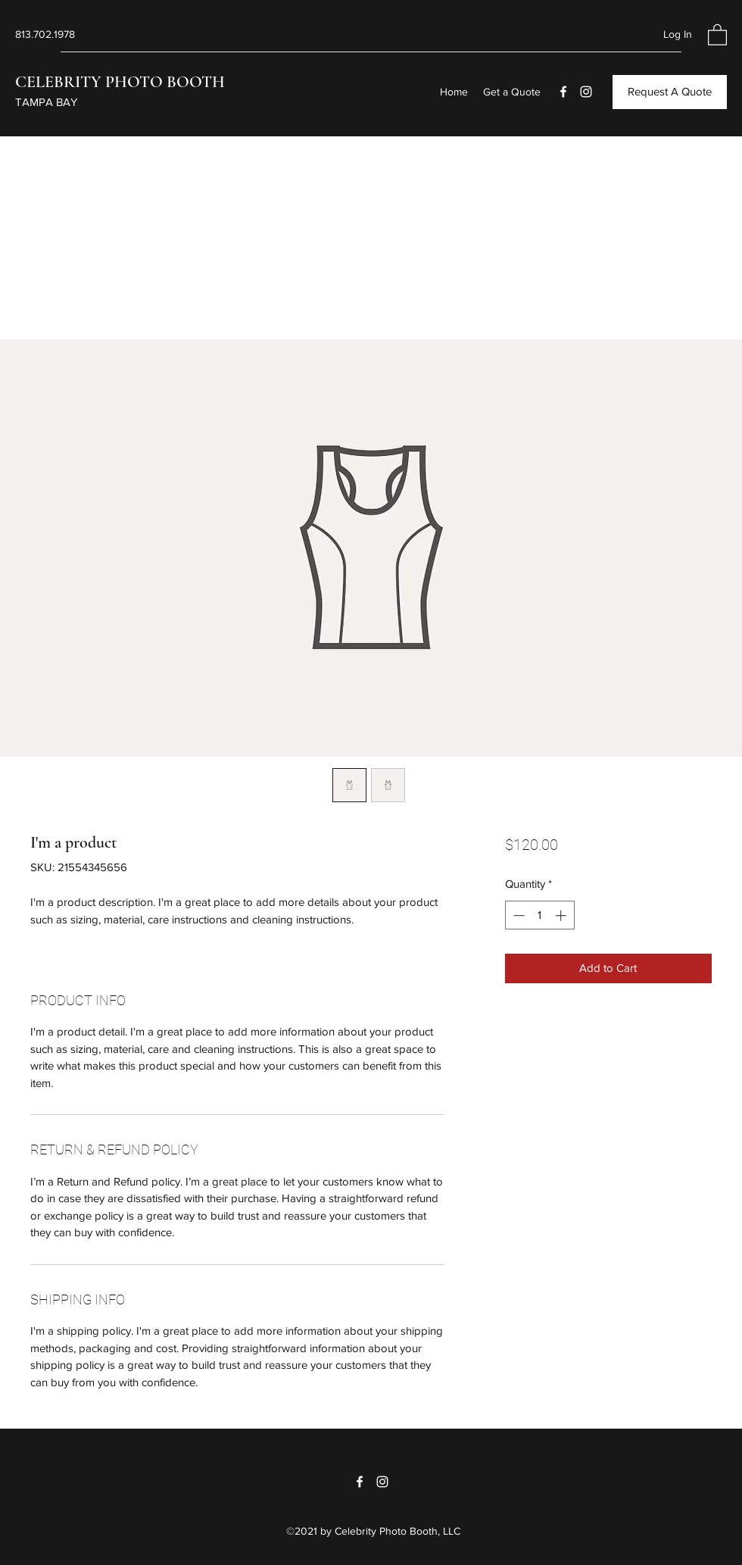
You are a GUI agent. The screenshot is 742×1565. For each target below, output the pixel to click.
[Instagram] (586, 91)
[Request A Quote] (670, 92)
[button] (717, 34)
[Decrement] (517, 915)
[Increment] (562, 915)
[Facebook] (563, 91)
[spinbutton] (539, 915)
